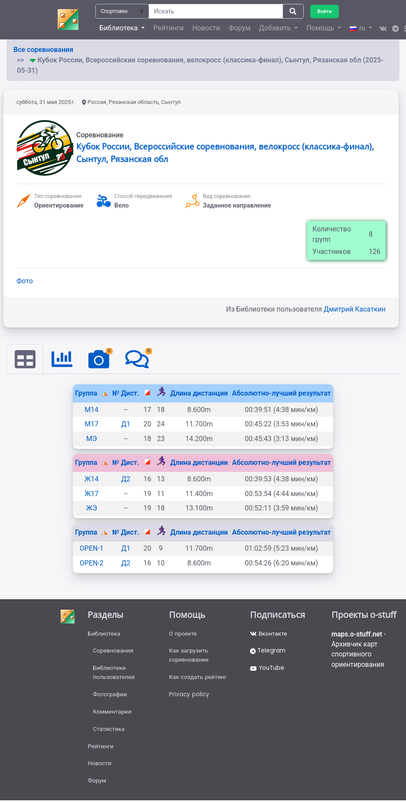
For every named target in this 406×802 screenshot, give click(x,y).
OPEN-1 (92, 549)
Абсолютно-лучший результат (281, 394)
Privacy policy (189, 696)
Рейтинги (168, 28)
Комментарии (112, 714)
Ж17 (91, 494)
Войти (325, 11)
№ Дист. (125, 394)
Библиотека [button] (120, 28)
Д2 (125, 479)
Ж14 (91, 479)
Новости (206, 28)
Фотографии (110, 696)
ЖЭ (91, 508)
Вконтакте (269, 634)
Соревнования (113, 651)
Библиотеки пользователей (114, 674)
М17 (91, 424)
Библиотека (104, 634)
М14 (91, 410)
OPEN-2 (92, 563)
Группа (87, 394)
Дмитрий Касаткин (355, 309)
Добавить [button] (275, 28)
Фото (24, 281)
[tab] (25, 359)
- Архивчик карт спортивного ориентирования (359, 650)
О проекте (183, 634)
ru (358, 28)
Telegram (268, 651)
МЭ (91, 439)
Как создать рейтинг (198, 678)
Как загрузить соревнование (189, 656)
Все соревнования (43, 49)
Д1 (125, 424)
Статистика (109, 731)
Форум (239, 28)
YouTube (268, 669)
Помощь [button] (320, 28)
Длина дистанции (199, 394)
